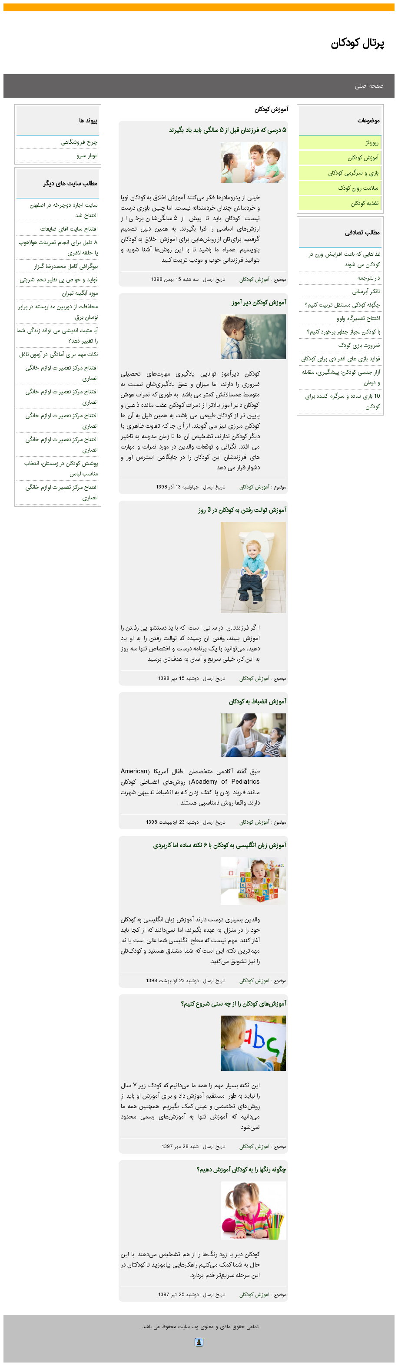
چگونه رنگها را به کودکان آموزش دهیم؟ (241, 1170)
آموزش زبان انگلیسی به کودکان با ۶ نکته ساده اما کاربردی (219, 845)
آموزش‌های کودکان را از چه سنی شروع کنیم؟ (233, 1004)
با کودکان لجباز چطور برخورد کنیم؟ (343, 332)
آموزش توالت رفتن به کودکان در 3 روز (242, 510)
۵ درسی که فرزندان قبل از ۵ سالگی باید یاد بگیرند (227, 130)
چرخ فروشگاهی (79, 142)
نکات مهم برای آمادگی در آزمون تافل (58, 354)
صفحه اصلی (369, 86)
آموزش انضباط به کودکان (257, 701)
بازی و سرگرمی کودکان (353, 173)
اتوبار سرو (87, 155)
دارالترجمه (369, 278)
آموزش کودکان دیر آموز (259, 302)
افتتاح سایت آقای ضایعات (69, 229)
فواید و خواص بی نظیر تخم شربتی (59, 279)
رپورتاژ (371, 142)
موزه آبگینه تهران (80, 293)
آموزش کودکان (363, 157)
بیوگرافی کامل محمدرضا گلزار (66, 266)
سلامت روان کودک (358, 188)
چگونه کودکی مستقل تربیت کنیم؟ (342, 305)
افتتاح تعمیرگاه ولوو (358, 318)
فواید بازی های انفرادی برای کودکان (341, 358)
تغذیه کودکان (364, 203)
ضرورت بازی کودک (359, 345)
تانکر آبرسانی (366, 291)
